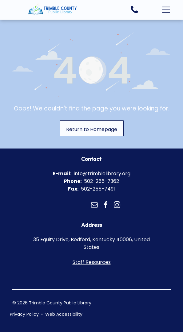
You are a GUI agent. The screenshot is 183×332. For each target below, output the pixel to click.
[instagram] (117, 205)
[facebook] (106, 205)
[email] (94, 205)
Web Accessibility (63, 314)
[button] (166, 10)
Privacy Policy (24, 314)
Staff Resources (92, 262)
